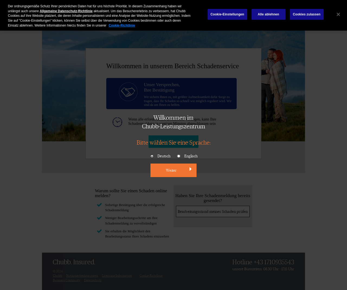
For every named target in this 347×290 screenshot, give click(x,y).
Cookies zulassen (306, 13)
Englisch (187, 156)
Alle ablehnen (268, 13)
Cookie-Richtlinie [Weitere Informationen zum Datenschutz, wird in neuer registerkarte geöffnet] (122, 24)
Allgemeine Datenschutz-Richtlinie (66, 9)
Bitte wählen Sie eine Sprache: (174, 142)
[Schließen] (338, 13)
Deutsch (160, 156)
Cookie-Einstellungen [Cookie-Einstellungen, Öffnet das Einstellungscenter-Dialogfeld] (227, 13)
